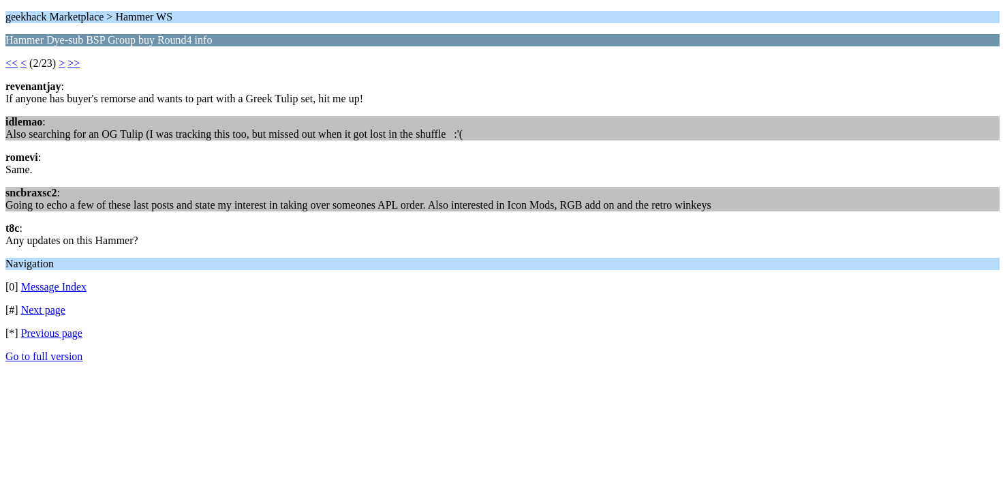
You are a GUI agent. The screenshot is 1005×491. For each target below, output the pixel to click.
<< (11, 63)
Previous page (51, 333)
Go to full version (43, 356)
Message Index (54, 287)
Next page (43, 310)
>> (73, 63)
